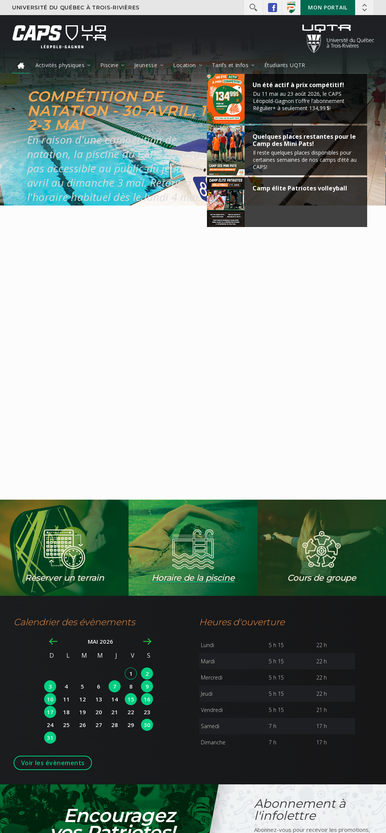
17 (50, 712)
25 (66, 725)
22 (130, 712)
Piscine (109, 65)
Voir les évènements (53, 763)
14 (114, 699)
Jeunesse (145, 65)
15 (130, 699)
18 (66, 712)
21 (114, 712)
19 (82, 712)
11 (66, 699)
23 (147, 712)
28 (114, 725)
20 (98, 712)
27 (98, 725)
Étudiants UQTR (284, 65)
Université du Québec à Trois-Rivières (75, 7)
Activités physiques (59, 65)
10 (50, 699)
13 (98, 699)
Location (184, 65)
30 (147, 725)
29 (130, 725)
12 (82, 699)
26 (82, 725)
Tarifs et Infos (230, 65)
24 (50, 725)
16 (147, 699)
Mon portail (328, 7)
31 (50, 737)
